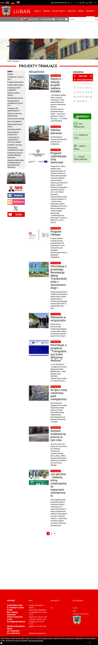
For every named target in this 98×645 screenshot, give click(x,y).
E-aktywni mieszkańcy (15, 82)
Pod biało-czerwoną (14, 145)
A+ (68, 2)
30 (83, 101)
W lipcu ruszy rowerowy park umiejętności (59, 394)
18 (88, 92)
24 (86, 97)
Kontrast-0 (80, 2)
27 (75, 101)
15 (80, 92)
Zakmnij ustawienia (95, 2)
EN (7, 2)
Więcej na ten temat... (36, 641)
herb (74, 611)
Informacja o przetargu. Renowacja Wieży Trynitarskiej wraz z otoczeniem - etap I (59, 277)
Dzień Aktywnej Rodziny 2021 (13, 133)
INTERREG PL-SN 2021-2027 (15, 78)
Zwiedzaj (81, 117)
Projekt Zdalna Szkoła (15, 85)
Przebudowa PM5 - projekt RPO (14, 89)
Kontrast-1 (83, 2)
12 (91, 88)
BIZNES (80, 11)
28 (78, 101)
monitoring (33, 19)
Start (9, 61)
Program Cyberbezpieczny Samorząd (58, 157)
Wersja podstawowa (77, 2)
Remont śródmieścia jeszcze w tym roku (58, 435)
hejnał (75, 608)
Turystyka (71, 11)
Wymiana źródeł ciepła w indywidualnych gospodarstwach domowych (15, 163)
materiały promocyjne (81, 614)
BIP (22, 19)
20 (75, 97)
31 (86, 101)
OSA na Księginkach (14, 121)
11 (88, 88)
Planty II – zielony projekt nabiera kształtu (57, 85)
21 (78, 97)
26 (91, 97)
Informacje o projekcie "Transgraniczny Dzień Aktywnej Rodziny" (59, 352)
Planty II (10, 74)
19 (91, 92)
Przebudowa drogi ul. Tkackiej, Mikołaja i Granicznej (15, 155)
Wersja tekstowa (90, 2)
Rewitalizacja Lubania (15, 98)
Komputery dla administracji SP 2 (13, 109)
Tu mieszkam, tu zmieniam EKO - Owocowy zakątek (14, 139)
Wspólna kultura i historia (13, 94)
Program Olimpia (56, 233)
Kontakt (60, 19)
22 (80, 97)
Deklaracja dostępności (37, 633)
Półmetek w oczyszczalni (58, 319)
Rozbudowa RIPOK (14, 129)
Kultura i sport (58, 11)
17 (86, 92)
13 (75, 92)
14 (78, 92)
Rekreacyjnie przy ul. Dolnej (14, 125)
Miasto (37, 11)
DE (12, 2)
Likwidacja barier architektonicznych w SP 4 (15, 103)
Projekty (89, 11)
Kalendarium (46, 19)
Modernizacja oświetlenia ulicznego (15, 149)
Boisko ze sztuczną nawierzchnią (14, 115)
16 (83, 92)
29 (80, 101)
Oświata (46, 11)
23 (83, 97)
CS (17, 2)
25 (88, 97)
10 (86, 88)
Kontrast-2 (86, 2)
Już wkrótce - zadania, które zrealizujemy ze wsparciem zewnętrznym (59, 485)
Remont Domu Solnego (15, 119)
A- (74, 2)
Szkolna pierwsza (56, 131)
